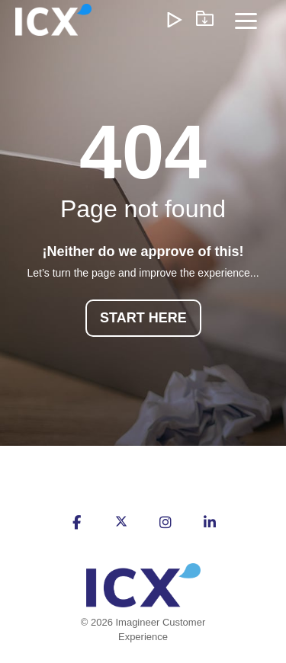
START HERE (143, 317)
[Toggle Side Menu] (246, 20)
